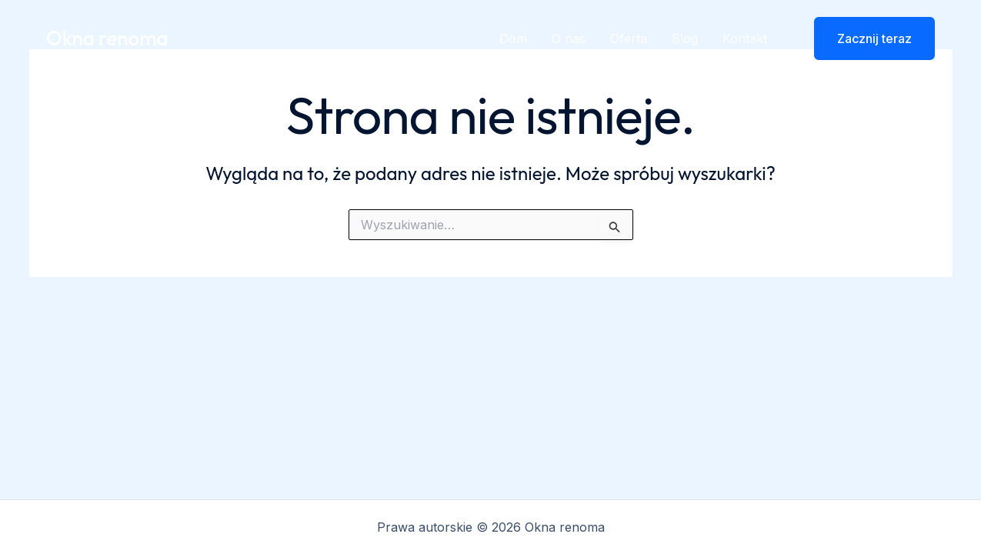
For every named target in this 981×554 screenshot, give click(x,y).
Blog (685, 38)
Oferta (628, 38)
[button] (865, 38)
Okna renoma (107, 38)
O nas (569, 38)
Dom (513, 38)
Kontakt (744, 38)
